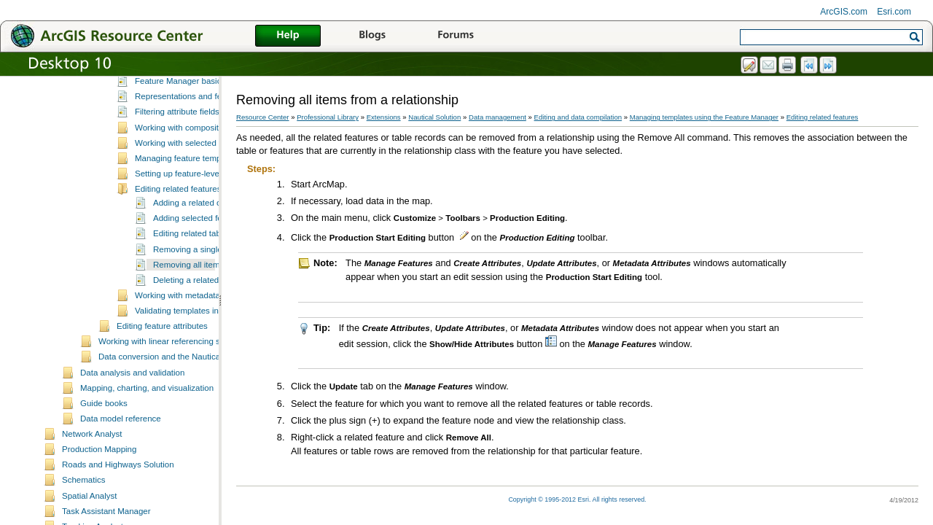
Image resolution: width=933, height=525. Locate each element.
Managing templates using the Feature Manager (206, 131)
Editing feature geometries (165, 84)
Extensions (384, 117)
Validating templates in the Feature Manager (217, 405)
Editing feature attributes (162, 420)
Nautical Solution (434, 117)
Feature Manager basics (180, 175)
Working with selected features (192, 237)
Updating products (150, 100)
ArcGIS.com (843, 12)
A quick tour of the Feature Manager (202, 160)
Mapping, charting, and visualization (147, 482)
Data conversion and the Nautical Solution (176, 451)
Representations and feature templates (207, 191)
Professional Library (328, 117)
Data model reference (120, 513)
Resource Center (262, 117)
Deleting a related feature (200, 374)
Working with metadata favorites (194, 390)
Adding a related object (196, 297)
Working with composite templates (198, 222)
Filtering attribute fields (177, 206)
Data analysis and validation (132, 467)
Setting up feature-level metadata (197, 268)
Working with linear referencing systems (172, 436)
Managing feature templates (187, 253)
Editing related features (178, 283)
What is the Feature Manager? (192, 145)
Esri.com (894, 12)
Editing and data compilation (578, 117)
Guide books (104, 498)
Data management (497, 117)
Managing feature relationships (174, 116)
